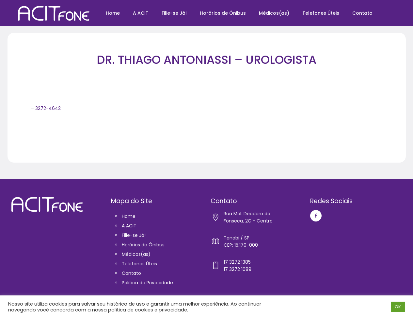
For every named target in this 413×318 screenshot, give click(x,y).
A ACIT (129, 225)
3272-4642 (48, 108)
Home (128, 216)
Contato (131, 273)
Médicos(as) (136, 254)
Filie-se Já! (134, 235)
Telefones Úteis (139, 263)
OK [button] (398, 307)
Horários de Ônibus (143, 244)
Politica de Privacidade (147, 282)
